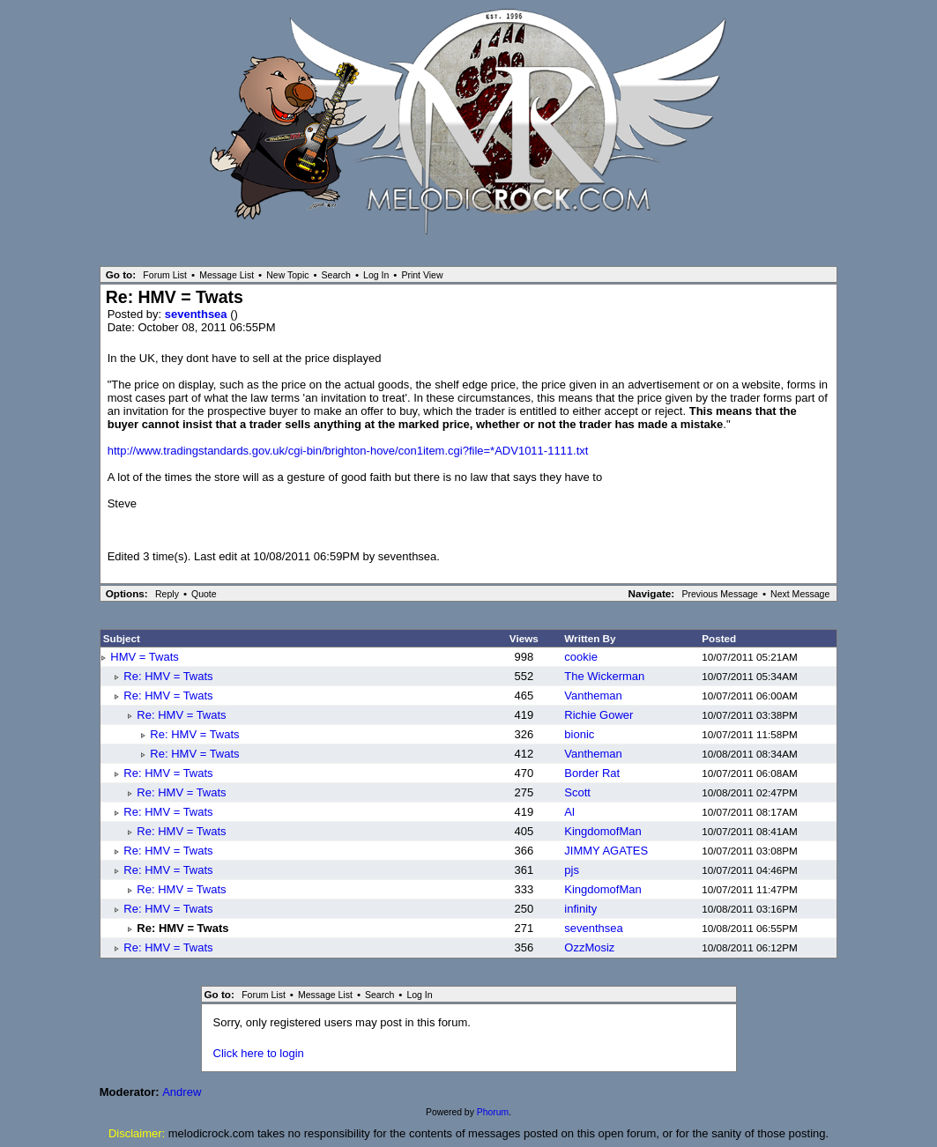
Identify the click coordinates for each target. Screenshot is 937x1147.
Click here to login (258, 1053)
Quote (204, 593)
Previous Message (719, 593)
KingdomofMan (602, 831)
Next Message (799, 593)
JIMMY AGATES (606, 850)
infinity (580, 908)
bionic (579, 734)
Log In (376, 275)
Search (336, 275)
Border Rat (592, 773)
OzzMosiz (589, 947)
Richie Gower (598, 715)
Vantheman (593, 695)
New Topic (287, 275)
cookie (581, 656)
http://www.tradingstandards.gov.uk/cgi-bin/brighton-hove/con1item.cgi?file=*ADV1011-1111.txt (348, 450)
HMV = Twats (144, 656)
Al (569, 811)
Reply (167, 593)
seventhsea (197, 314)
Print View (421, 275)
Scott (577, 792)
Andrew (181, 1092)
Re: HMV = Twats (167, 676)
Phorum (493, 1112)
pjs (571, 870)
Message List (226, 275)
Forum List (165, 275)
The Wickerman (604, 676)
